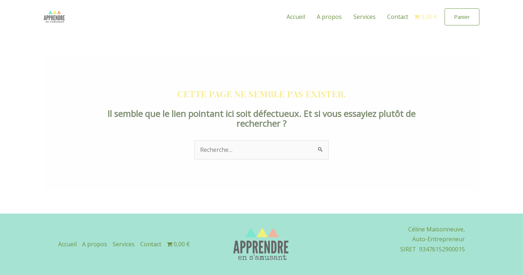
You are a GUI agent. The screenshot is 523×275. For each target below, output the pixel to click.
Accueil (296, 17)
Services (364, 17)
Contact (397, 17)
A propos (329, 17)
